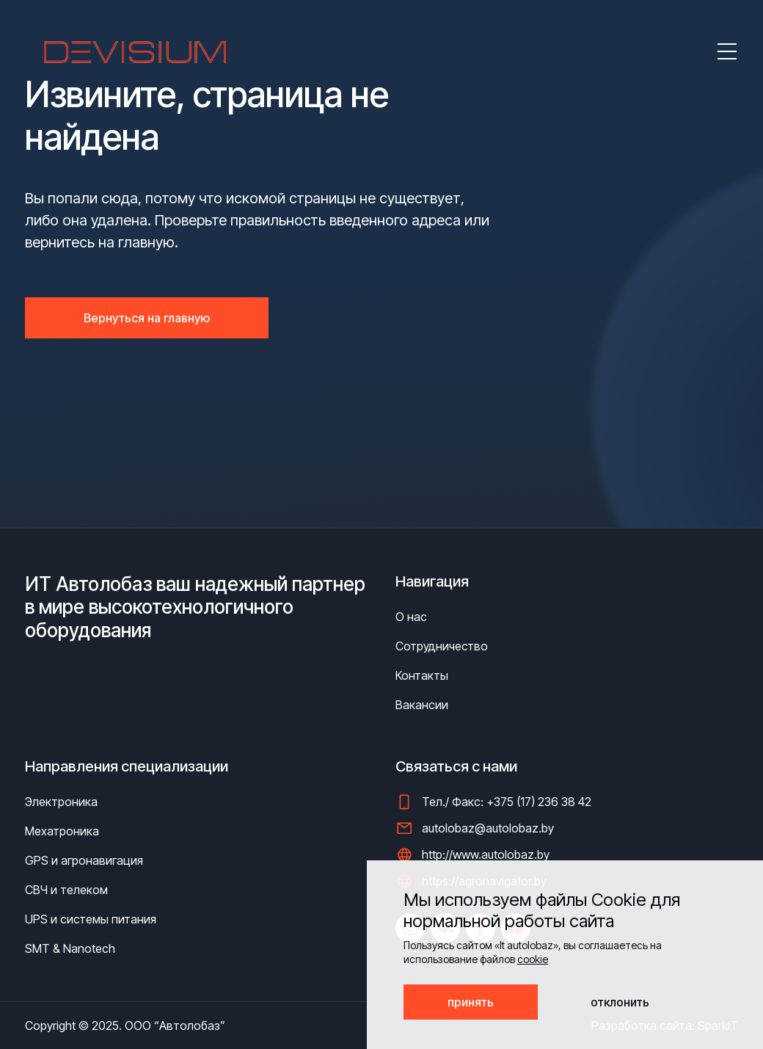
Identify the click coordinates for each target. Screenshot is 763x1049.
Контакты (421, 675)
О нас (411, 616)
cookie (532, 959)
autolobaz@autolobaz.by (488, 828)
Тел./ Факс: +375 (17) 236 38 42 (506, 801)
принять (471, 1002)
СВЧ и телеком (66, 889)
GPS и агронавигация (84, 860)
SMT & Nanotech (70, 948)
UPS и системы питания (90, 919)
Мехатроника (62, 831)
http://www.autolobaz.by (486, 854)
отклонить (620, 1002)
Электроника (61, 801)
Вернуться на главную (147, 318)
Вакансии (421, 704)
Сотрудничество (441, 646)
